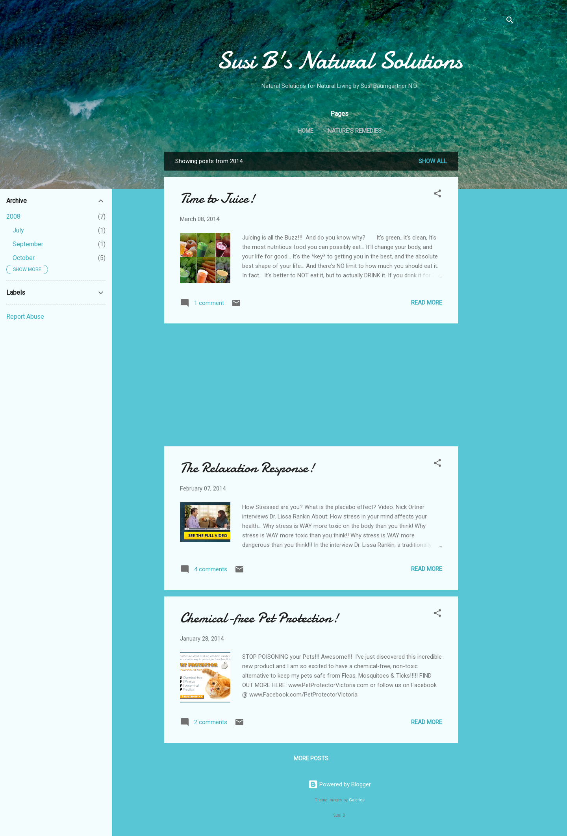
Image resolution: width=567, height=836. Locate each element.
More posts (311, 758)
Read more (426, 302)
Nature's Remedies (355, 130)
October (24, 258)
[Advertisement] (489, 270)
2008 (13, 216)
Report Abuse (25, 316)
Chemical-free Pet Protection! (259, 618)
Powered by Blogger (339, 784)
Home (305, 130)
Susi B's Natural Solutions (339, 60)
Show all (433, 161)
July (18, 230)
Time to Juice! (217, 198)
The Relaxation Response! (247, 467)
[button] (437, 195)
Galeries (357, 800)
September (28, 244)
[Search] (510, 21)
